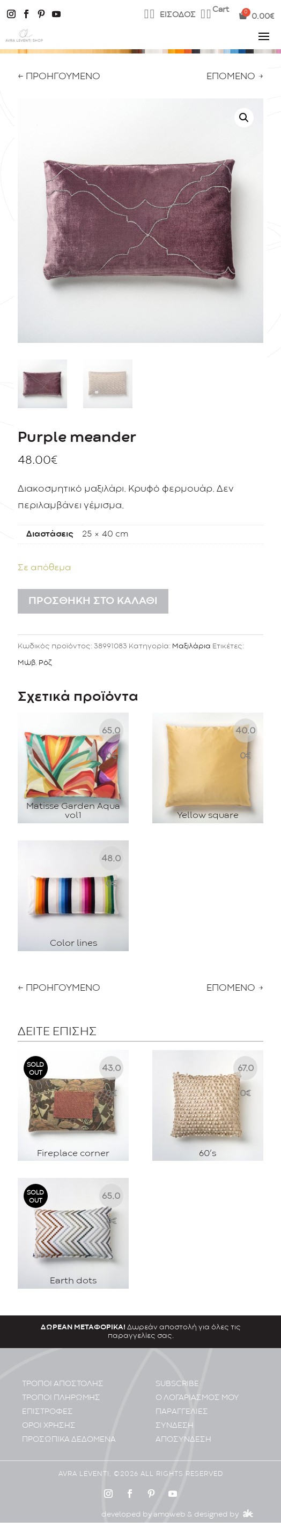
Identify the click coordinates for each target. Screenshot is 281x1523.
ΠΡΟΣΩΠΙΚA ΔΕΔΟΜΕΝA (69, 1430)
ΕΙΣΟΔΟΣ (178, 15)
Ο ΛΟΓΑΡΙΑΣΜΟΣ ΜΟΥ (197, 1388)
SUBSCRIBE (177, 1374)
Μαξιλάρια (191, 646)
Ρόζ (45, 663)
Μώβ (26, 663)
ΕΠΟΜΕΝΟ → (234, 77)
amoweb (169, 1505)
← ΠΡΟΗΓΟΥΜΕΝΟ (59, 77)
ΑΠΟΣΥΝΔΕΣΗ (183, 1430)
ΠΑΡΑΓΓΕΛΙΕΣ (182, 1402)
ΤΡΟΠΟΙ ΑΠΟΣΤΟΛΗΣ (62, 1374)
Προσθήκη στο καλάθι (93, 601)
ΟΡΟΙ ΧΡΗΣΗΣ (49, 1416)
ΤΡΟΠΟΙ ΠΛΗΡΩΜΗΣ (61, 1388)
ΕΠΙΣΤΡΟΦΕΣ (47, 1402)
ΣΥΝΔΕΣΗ (175, 1416)
